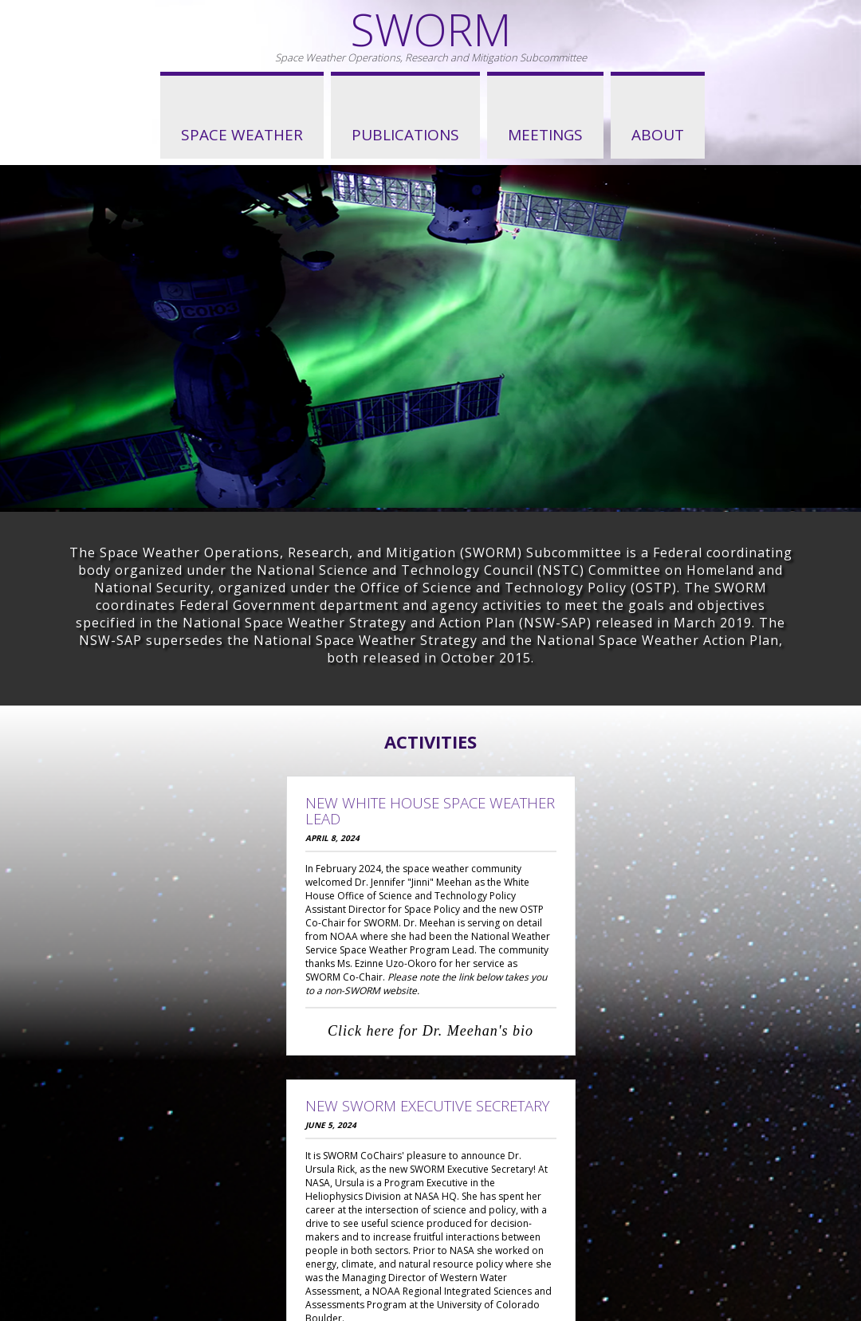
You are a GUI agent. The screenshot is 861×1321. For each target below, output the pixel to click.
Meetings (545, 134)
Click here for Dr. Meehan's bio (430, 1031)
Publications (405, 134)
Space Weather (242, 134)
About (657, 134)
